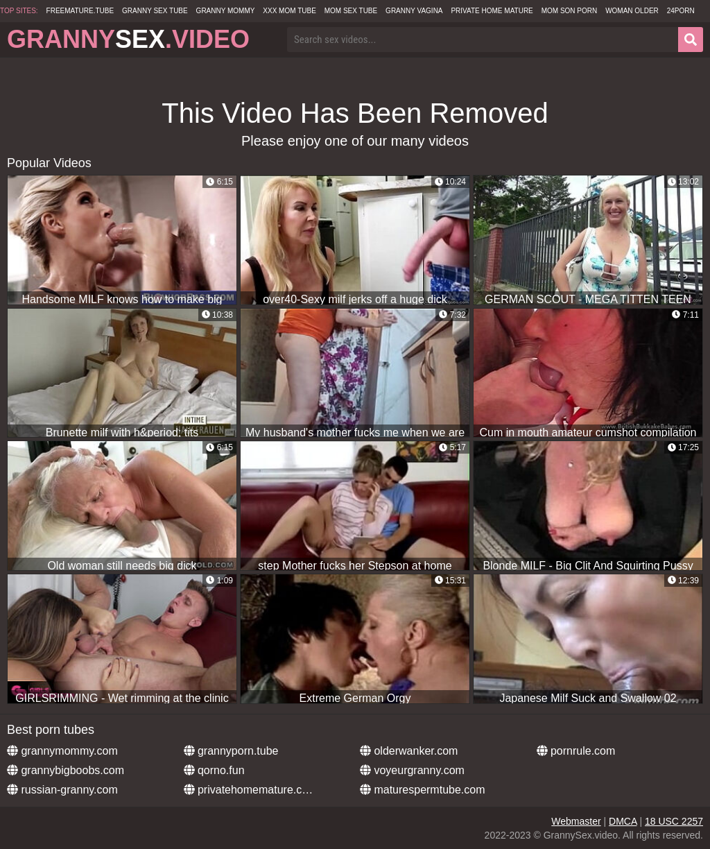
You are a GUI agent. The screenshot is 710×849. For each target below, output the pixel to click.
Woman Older (632, 11)
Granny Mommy (225, 11)
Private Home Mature (491, 11)
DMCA (623, 821)
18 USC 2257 (674, 821)
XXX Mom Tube (289, 11)
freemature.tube (80, 11)
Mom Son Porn (570, 11)
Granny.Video (128, 39)
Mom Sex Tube (351, 11)
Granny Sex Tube (155, 11)
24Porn (681, 11)
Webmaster (575, 821)
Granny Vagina (414, 11)
